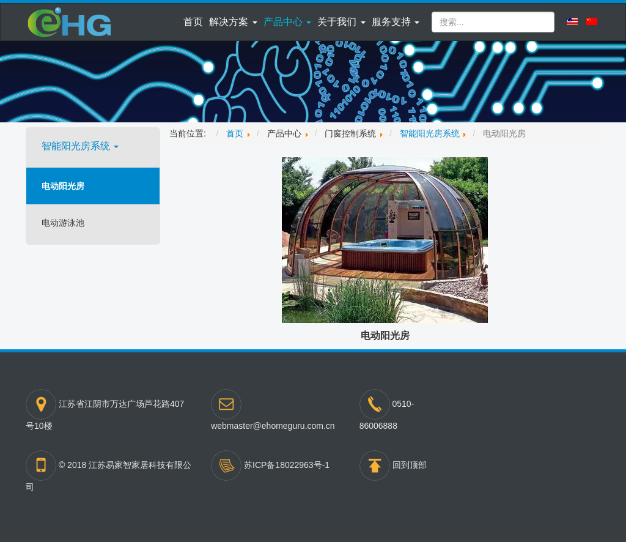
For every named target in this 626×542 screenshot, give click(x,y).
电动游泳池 (63, 223)
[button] (233, 22)
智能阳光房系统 (80, 146)
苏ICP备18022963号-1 (287, 465)
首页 (193, 22)
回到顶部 (409, 465)
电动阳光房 (63, 186)
